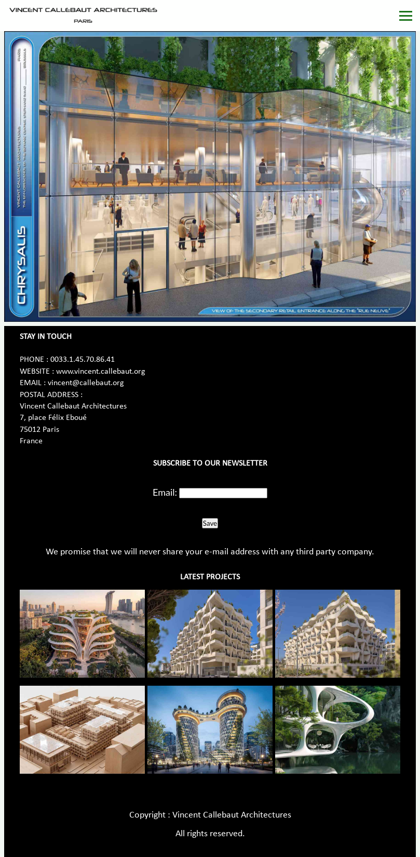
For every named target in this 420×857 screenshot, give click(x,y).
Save (210, 523)
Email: (165, 492)
